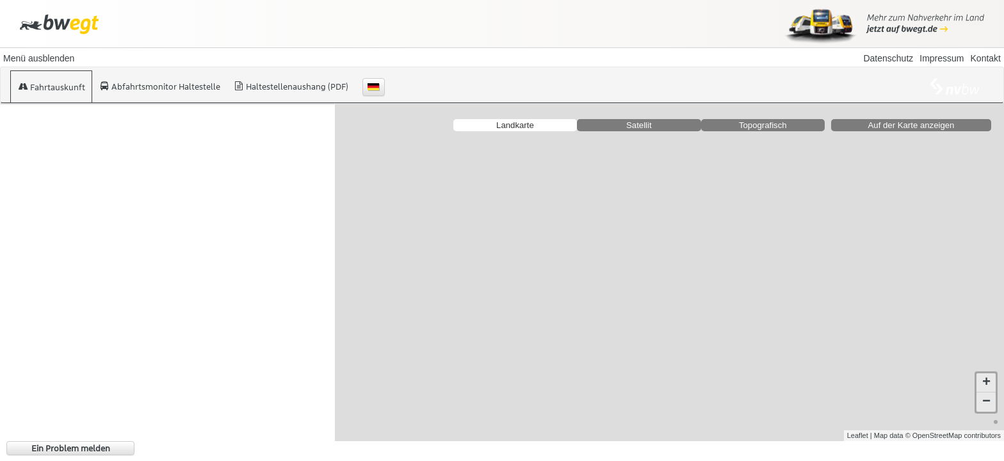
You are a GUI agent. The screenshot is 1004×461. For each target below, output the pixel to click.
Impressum (941, 58)
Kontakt (986, 58)
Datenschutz (888, 58)
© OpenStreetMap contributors (953, 435)
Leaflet (857, 435)
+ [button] (986, 382)
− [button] (986, 402)
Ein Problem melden (70, 448)
